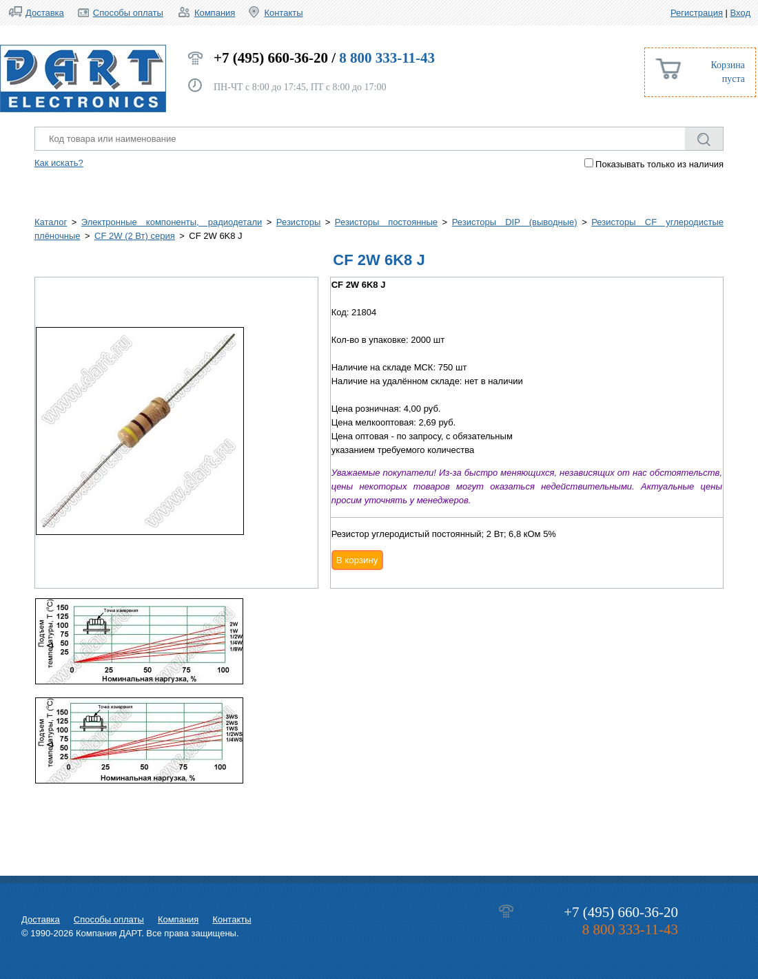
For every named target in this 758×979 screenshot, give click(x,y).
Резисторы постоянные (386, 222)
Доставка (44, 13)
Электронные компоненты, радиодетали (171, 222)
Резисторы (298, 222)
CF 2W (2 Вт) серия (134, 236)
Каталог (50, 222)
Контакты (283, 13)
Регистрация (696, 13)
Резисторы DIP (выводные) (514, 222)
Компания (215, 13)
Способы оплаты (128, 13)
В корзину (357, 560)
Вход (740, 13)
